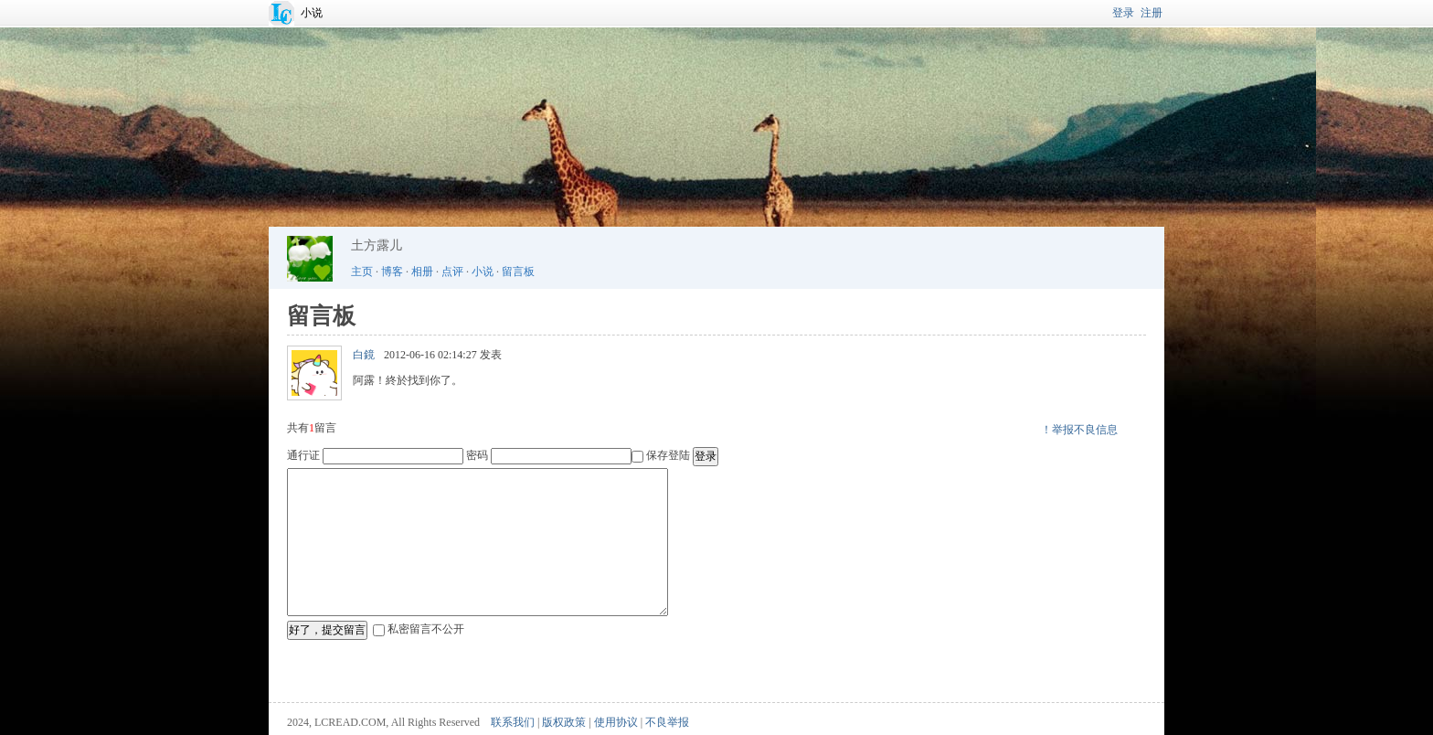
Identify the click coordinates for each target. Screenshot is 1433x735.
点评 (452, 271)
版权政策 (564, 722)
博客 (392, 271)
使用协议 (616, 722)
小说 (312, 12)
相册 (422, 271)
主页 (362, 271)
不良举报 (667, 722)
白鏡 (364, 354)
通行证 (303, 455)
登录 (1123, 12)
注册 (1151, 12)
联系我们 (513, 722)
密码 (477, 455)
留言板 (518, 271)
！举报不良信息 (1079, 429)
